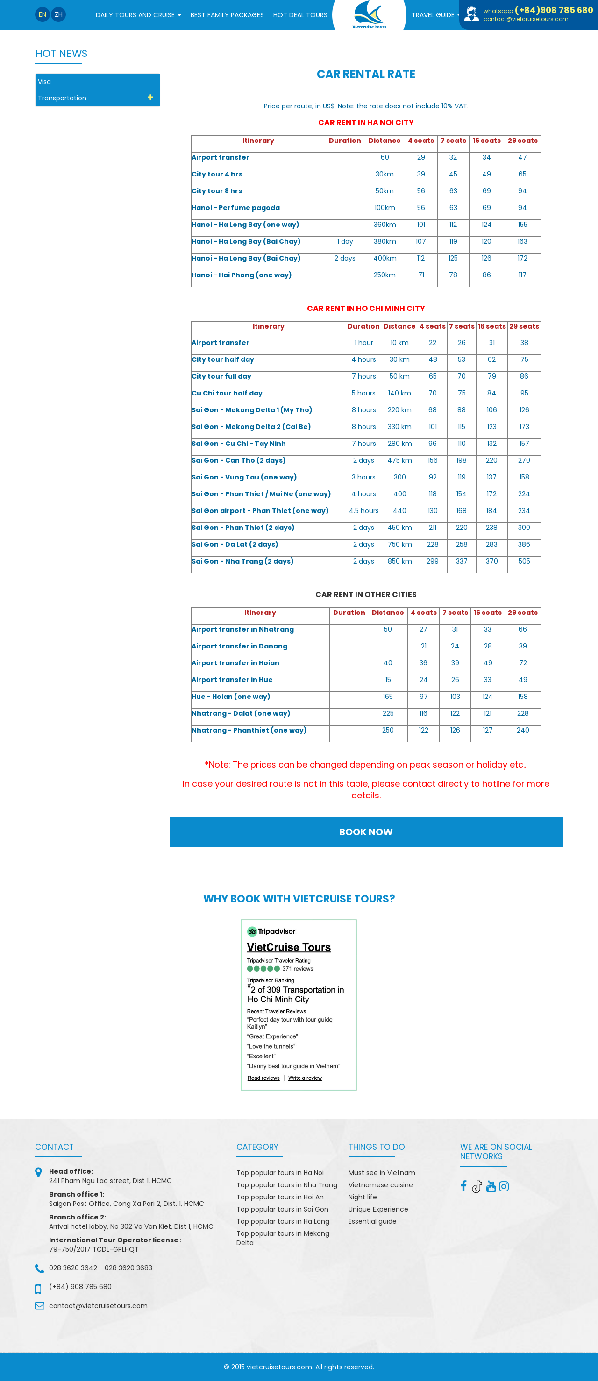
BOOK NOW (366, 831)
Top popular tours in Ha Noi (280, 1172)
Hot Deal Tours (300, 15)
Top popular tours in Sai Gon (282, 1209)
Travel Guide (436, 17)
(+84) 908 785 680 (80, 1286)
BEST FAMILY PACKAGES (227, 15)
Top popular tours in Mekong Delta (282, 1238)
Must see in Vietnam (382, 1172)
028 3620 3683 (128, 1268)
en (42, 14)
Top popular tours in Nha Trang (286, 1185)
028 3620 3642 (73, 1268)
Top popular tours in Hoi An (280, 1197)
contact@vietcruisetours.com (526, 19)
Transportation (62, 98)
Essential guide (373, 1221)
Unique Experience (378, 1209)
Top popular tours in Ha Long (282, 1221)
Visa (44, 81)
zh (59, 14)
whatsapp (538, 11)
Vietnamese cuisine (381, 1185)
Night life (363, 1197)
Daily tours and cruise (138, 17)
